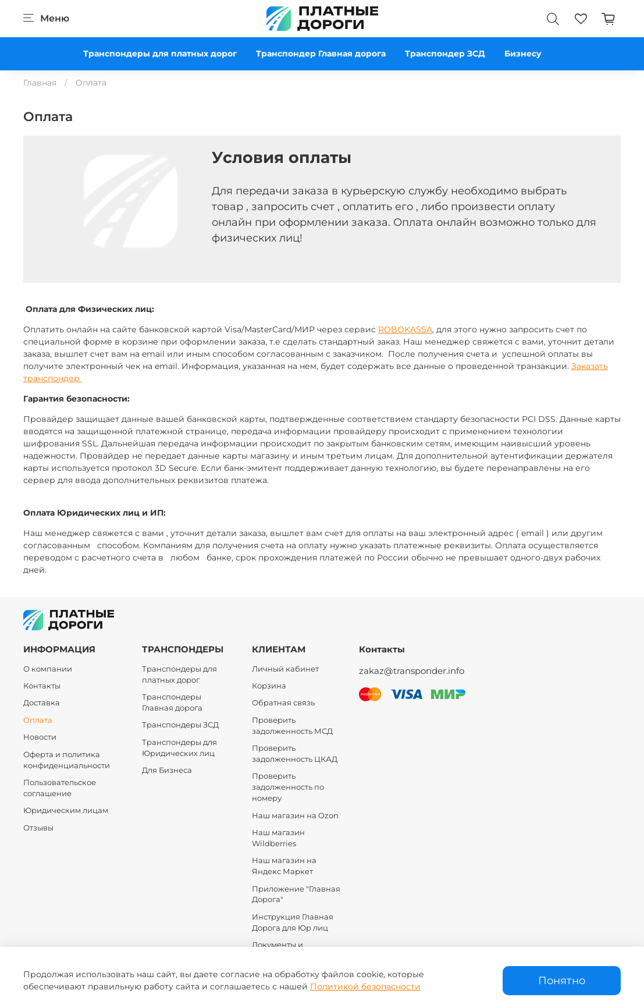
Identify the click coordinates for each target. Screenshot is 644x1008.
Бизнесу (523, 53)
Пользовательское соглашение (59, 788)
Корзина (269, 686)
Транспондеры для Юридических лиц (179, 748)
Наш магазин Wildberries (278, 838)
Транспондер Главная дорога (321, 53)
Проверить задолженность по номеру (288, 787)
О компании (47, 669)
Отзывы (38, 828)
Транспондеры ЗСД (180, 724)
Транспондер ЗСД (445, 53)
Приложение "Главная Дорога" (296, 894)
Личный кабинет (285, 669)
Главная (39, 82)
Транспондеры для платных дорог (160, 53)
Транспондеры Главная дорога (172, 702)
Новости (39, 737)
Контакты (42, 686)
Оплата (37, 720)
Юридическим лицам (65, 810)
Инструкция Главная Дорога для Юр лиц (292, 922)
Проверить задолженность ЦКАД (294, 754)
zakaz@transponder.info (411, 670)
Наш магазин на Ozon (295, 815)
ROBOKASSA (405, 329)
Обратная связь (283, 702)
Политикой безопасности (365, 986)
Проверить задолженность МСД (292, 726)
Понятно (561, 980)
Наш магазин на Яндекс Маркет (284, 866)
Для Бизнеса (167, 770)
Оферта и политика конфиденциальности (66, 760)
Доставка (41, 702)
